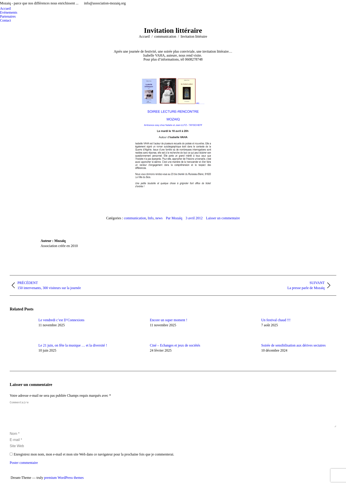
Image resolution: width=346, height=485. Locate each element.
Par (174, 218)
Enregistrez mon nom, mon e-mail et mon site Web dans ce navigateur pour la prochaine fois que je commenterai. (94, 459)
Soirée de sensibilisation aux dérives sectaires (293, 345)
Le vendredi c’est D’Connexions (61, 320)
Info (151, 218)
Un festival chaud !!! (276, 320)
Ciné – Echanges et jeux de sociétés (175, 345)
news (159, 218)
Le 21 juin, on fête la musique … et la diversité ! (72, 345)
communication (135, 218)
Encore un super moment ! (168, 320)
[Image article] (22, 328)
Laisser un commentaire (223, 218)
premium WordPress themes (64, 483)
